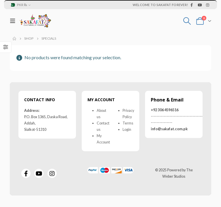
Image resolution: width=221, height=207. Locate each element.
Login (127, 129)
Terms (128, 123)
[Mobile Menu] (14, 21)
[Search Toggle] (187, 21)
